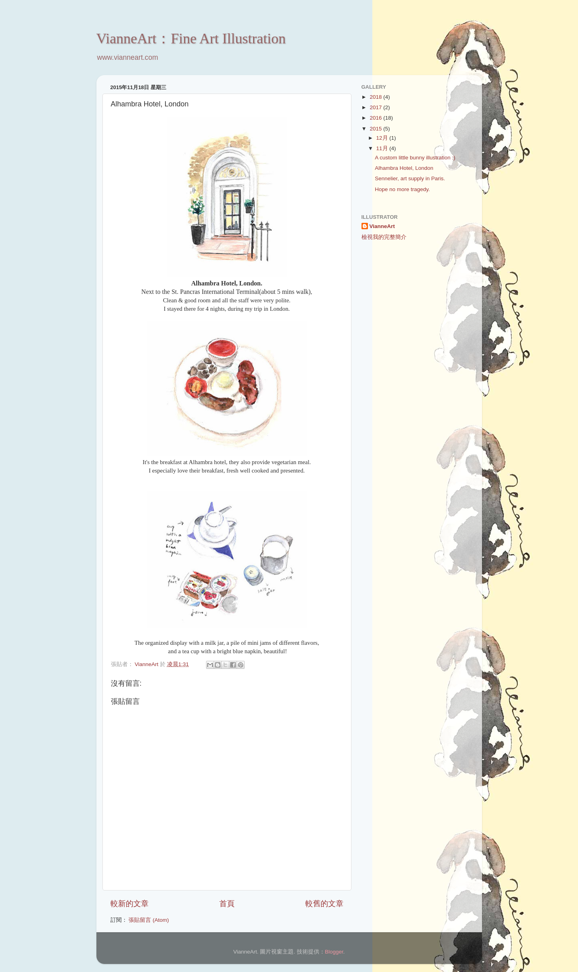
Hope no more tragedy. (402, 189)
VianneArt (382, 226)
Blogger (334, 952)
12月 (383, 138)
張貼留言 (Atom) (149, 920)
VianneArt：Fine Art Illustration (191, 39)
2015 (376, 129)
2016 (376, 118)
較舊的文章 (324, 903)
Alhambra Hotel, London (404, 168)
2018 (376, 97)
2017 (376, 107)
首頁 (227, 903)
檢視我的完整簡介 (384, 237)
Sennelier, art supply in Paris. (410, 178)
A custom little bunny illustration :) (415, 158)
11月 (383, 148)
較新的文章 (129, 903)
